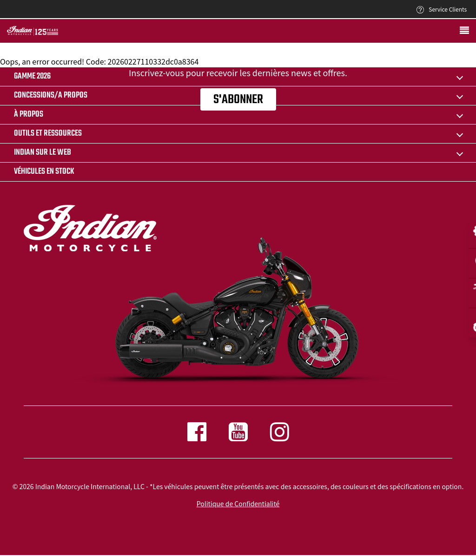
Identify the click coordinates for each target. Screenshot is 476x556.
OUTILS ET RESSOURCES (48, 133)
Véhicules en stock (44, 171)
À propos (28, 114)
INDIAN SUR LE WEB (42, 152)
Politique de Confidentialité (238, 503)
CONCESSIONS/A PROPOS (50, 95)
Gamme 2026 (32, 76)
